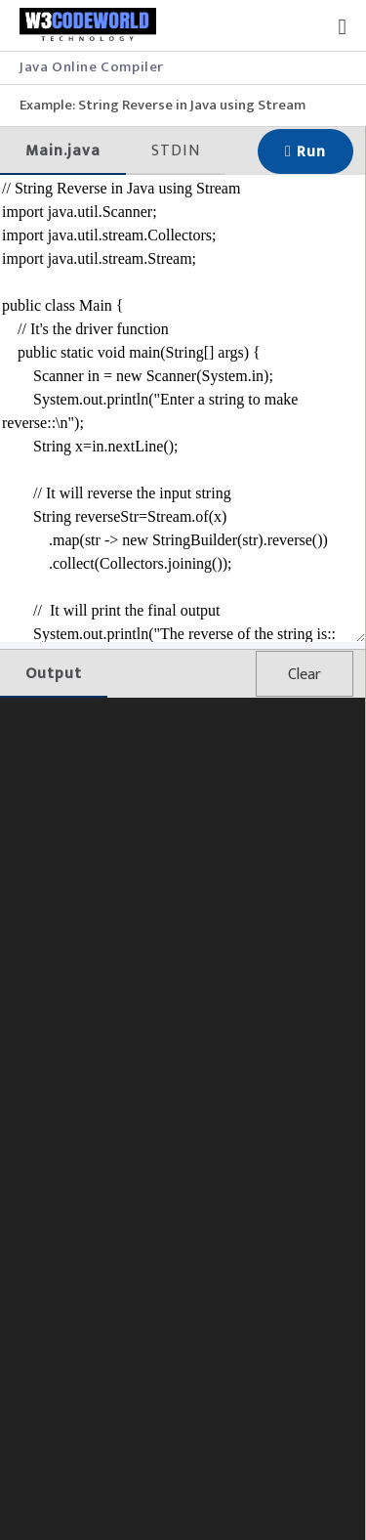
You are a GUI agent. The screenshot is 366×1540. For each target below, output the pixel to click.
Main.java (63, 151)
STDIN (175, 151)
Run (305, 152)
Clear (304, 675)
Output (53, 674)
